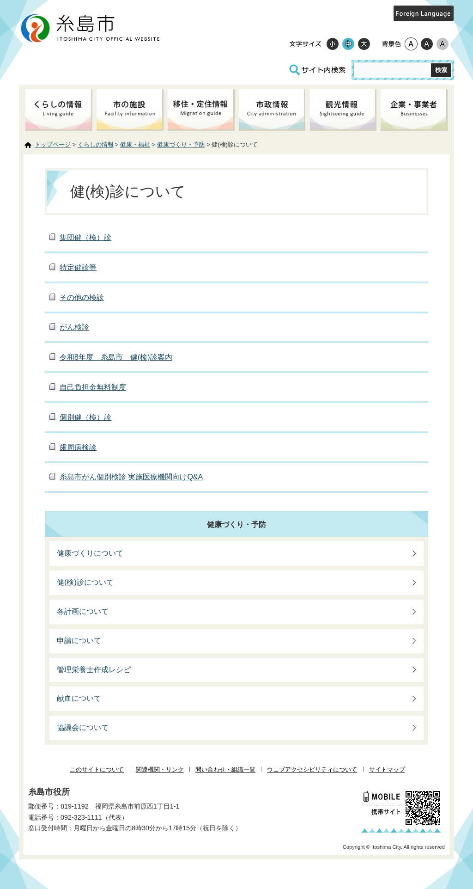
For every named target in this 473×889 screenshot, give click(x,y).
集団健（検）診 (85, 237)
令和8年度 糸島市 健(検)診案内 (116, 357)
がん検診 (74, 327)
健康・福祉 (135, 144)
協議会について (83, 727)
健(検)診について (85, 582)
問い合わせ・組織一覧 (225, 769)
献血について (79, 698)
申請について (79, 640)
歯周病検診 (78, 447)
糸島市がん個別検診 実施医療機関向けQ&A (131, 477)
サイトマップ (387, 769)
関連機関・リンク (160, 769)
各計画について (83, 611)
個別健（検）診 (85, 417)
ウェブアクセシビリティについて (312, 769)
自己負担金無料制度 (93, 387)
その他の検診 (82, 297)
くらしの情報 (96, 144)
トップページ (53, 144)
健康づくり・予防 (181, 144)
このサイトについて (97, 769)
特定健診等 (78, 267)
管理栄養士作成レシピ (94, 670)
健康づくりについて (90, 553)
